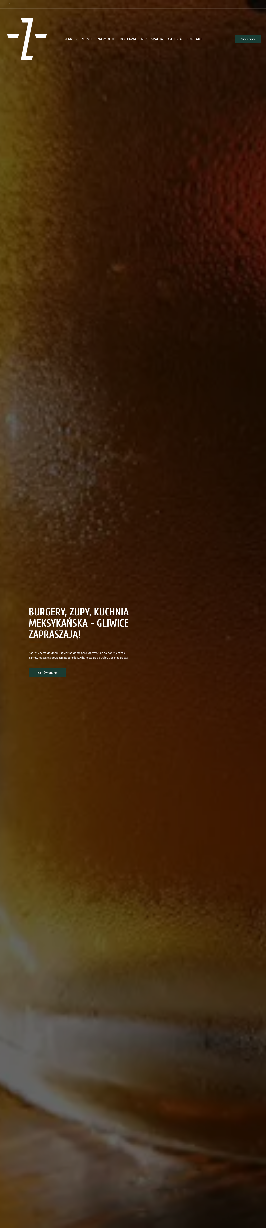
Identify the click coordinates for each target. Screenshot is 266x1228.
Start (70, 39)
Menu (87, 39)
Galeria (175, 39)
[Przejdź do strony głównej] (27, 39)
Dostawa (128, 39)
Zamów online (248, 39)
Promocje (106, 39)
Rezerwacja (152, 39)
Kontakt (194, 39)
